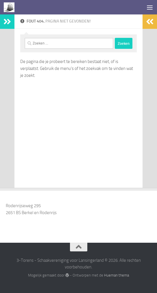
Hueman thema (116, 275)
